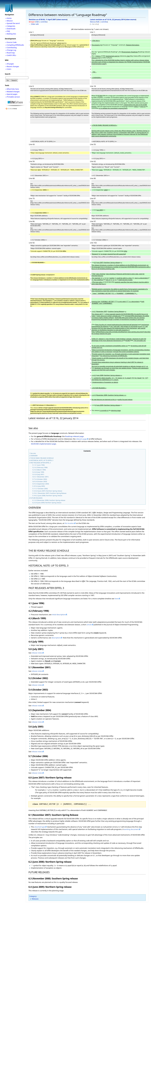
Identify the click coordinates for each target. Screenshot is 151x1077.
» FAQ (8, 31)
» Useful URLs (11, 55)
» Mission (9, 21)
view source (62, 19)
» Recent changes (12, 66)
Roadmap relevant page (74, 436)
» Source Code (11, 42)
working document (131, 829)
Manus (92, 22)
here (116, 598)
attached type (39, 827)
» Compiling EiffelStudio (15, 45)
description (56, 638)
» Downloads (10, 28)
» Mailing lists (11, 34)
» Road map (10, 53)
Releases (35, 899)
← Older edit (34, 24)
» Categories (10, 26)
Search (7, 74)
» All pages (10, 64)
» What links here (12, 89)
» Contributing (11, 47)
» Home (8, 18)
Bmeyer (32, 22)
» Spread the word (13, 23)
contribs (44, 22)
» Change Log (11, 50)
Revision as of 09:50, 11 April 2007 (42, 19)
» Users (8, 69)
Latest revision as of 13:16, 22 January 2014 (107, 19)
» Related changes (13, 91)
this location (69, 523)
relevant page (81, 439)
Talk (37, 22)
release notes (37, 653)
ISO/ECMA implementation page (43, 444)
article (89, 624)
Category (32, 896)
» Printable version (13, 97)
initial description (58, 614)
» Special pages (11, 94)
